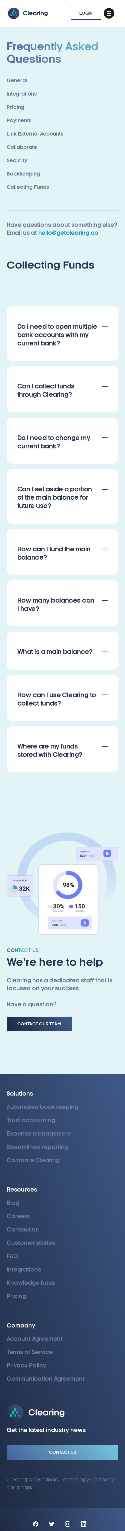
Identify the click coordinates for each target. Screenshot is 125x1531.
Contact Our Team (39, 1024)
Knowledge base (31, 1283)
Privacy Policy (26, 1365)
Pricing (16, 1296)
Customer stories (31, 1243)
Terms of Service (30, 1352)
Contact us (23, 1230)
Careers (18, 1216)
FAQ (12, 1256)
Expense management (39, 1134)
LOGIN (86, 13)
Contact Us (62, 1452)
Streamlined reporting (37, 1147)
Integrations (24, 1270)
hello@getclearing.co (68, 233)
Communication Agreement (46, 1379)
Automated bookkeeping (42, 1107)
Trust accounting (31, 1120)
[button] (109, 13)
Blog (13, 1203)
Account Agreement (35, 1339)
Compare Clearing (33, 1160)
